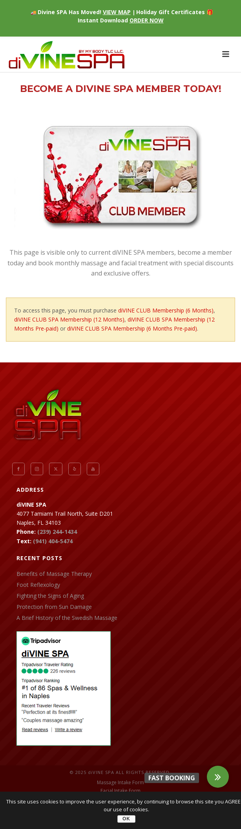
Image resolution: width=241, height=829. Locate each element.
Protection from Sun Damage (54, 606)
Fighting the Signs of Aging (50, 595)
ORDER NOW (147, 20)
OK (126, 819)
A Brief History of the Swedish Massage (66, 617)
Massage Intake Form (120, 782)
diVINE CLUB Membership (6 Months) (166, 310)
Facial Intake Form (120, 791)
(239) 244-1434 (57, 531)
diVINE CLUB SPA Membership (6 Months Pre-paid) (132, 328)
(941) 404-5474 (53, 541)
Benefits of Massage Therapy (54, 573)
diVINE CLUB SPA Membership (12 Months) (69, 319)
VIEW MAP (117, 12)
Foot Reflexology (38, 584)
